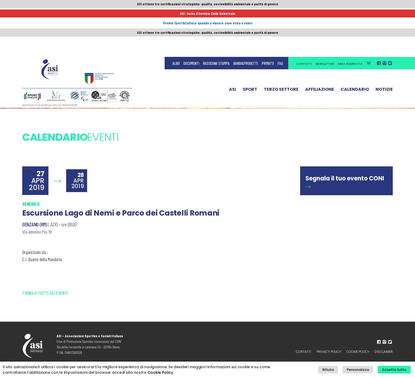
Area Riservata (350, 16)
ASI (232, 43)
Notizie (384, 43)
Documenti (191, 15)
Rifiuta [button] (337, 369)
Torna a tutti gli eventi (45, 293)
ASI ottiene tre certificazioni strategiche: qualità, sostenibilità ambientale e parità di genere (207, 4)
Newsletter (324, 16)
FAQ (280, 15)
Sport (250, 43)
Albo (176, 15)
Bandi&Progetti (245, 15)
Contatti (304, 16)
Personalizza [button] (363, 369)
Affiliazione (319, 43)
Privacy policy (329, 351)
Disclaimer (384, 351)
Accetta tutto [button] (396, 369)
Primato (268, 15)
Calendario (355, 43)
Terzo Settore (281, 43)
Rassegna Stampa (216, 15)
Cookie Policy (357, 351)
